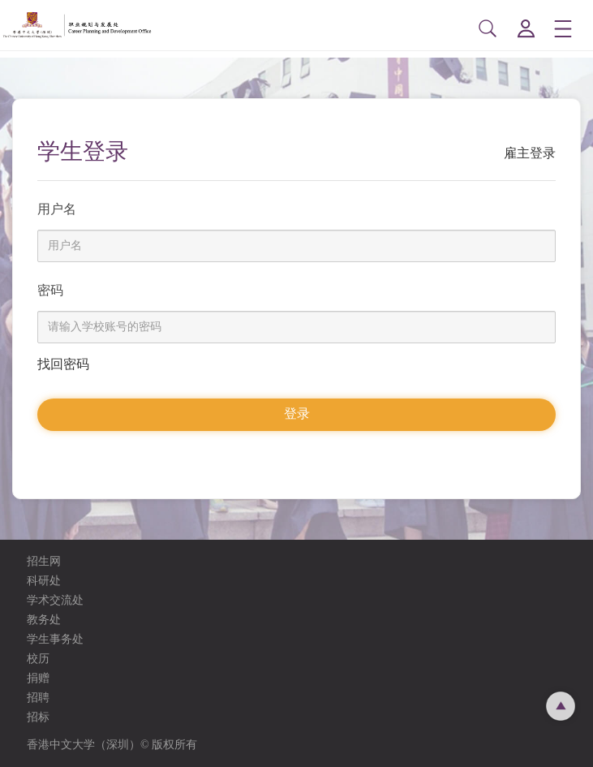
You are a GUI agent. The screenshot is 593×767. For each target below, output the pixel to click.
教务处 (44, 620)
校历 (38, 659)
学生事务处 (55, 639)
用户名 (56, 209)
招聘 (38, 698)
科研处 (44, 581)
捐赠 (38, 678)
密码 (50, 290)
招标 (38, 717)
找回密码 (63, 364)
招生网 (44, 561)
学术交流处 (55, 600)
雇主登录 (530, 153)
